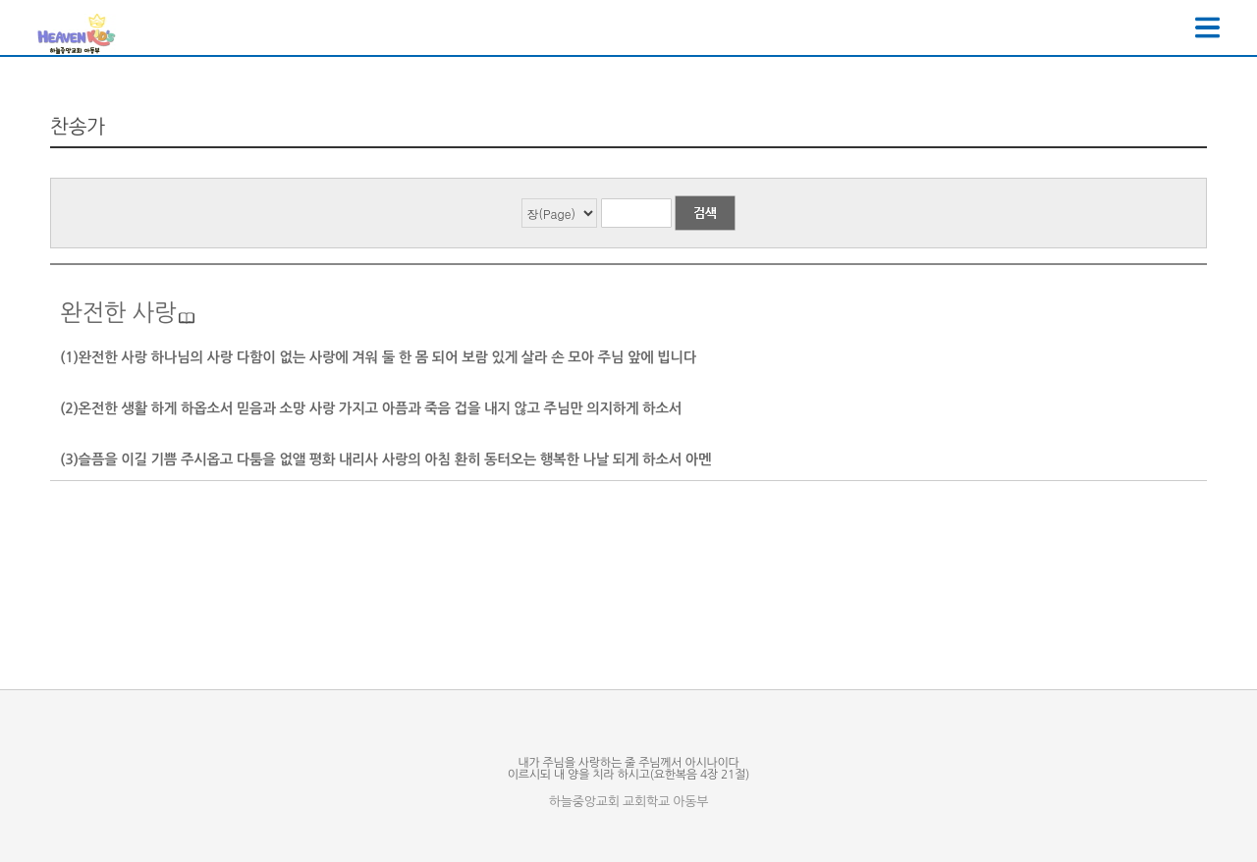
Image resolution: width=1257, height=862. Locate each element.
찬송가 (77, 126)
